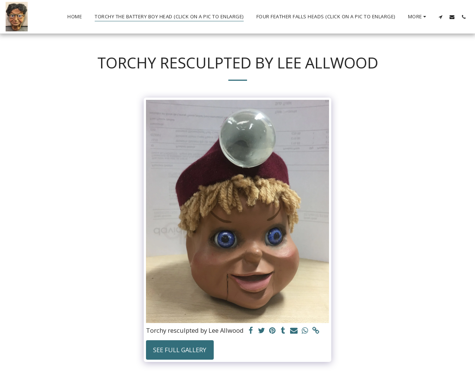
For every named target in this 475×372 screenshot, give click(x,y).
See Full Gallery (179, 349)
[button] (440, 16)
